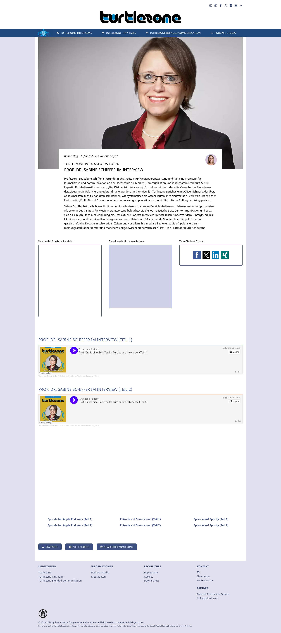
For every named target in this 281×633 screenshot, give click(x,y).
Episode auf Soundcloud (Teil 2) (140, 525)
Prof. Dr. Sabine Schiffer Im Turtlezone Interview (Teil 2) (77, 426)
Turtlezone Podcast (46, 376)
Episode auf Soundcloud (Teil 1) (140, 519)
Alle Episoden (79, 546)
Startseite (50, 546)
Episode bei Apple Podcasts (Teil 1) (69, 519)
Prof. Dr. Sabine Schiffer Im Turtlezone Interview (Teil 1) (77, 376)
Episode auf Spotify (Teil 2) (211, 525)
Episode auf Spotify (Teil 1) (211, 519)
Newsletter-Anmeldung (117, 546)
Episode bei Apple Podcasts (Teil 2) (69, 525)
